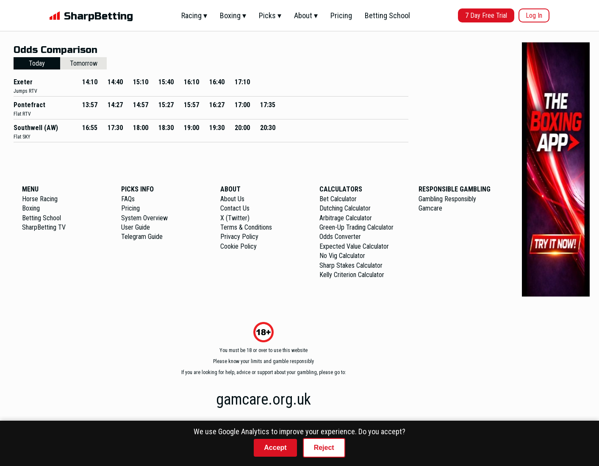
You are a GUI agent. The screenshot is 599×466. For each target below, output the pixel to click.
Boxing (31, 208)
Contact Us (235, 208)
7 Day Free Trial (486, 15)
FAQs (128, 199)
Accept (275, 447)
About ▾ (306, 15)
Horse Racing (40, 199)
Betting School (387, 15)
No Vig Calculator (342, 256)
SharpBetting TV (44, 227)
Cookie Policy (238, 246)
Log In (534, 15)
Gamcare (430, 208)
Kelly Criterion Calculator (351, 275)
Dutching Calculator (345, 208)
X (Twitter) (235, 218)
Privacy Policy (239, 237)
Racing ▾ (194, 15)
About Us (232, 199)
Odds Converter (340, 237)
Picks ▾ (270, 15)
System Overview (144, 218)
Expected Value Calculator (354, 246)
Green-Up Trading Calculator (356, 227)
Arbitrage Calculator (345, 218)
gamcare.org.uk (263, 399)
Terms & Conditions (246, 227)
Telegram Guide (142, 237)
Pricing (341, 15)
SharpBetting (98, 16)
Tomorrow (83, 63)
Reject (324, 447)
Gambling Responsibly (447, 199)
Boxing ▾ (233, 15)
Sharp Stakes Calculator (351, 265)
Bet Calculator (338, 199)
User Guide (135, 227)
